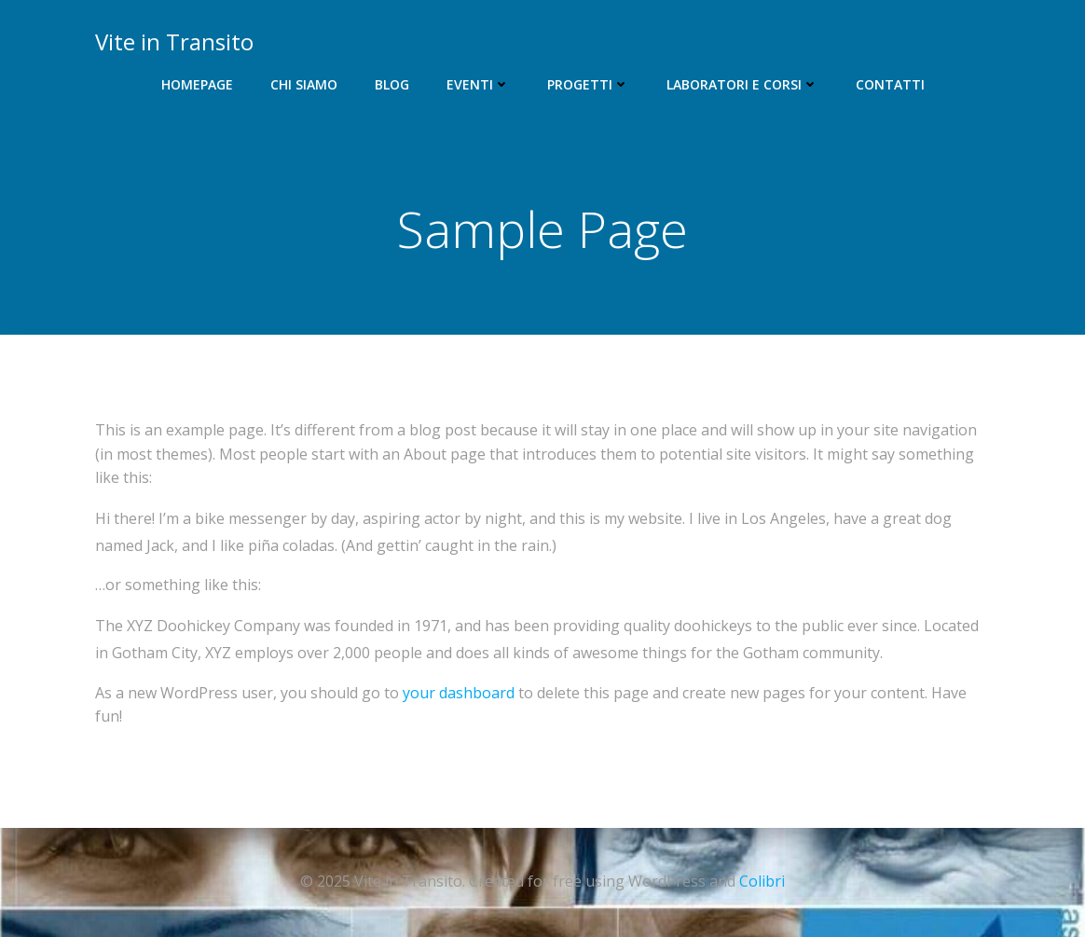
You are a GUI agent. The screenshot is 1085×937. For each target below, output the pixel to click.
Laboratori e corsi (742, 84)
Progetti (588, 84)
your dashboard (459, 692)
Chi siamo (303, 84)
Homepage (197, 84)
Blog (392, 84)
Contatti (890, 84)
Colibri (762, 881)
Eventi (478, 84)
